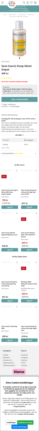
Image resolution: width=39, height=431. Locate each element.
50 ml (26, 144)
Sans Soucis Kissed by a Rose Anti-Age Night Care (29, 328)
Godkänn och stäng (25, 422)
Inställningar (11, 422)
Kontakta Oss (7, 360)
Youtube (24, 365)
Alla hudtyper (28, 140)
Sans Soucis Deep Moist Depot (18, 16)
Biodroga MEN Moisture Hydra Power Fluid (29, 284)
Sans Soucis (12, 14)
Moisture (31, 14)
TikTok (23, 363)
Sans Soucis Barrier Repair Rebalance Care (9, 234)
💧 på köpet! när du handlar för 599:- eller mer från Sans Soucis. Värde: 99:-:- (18, 91)
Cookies (5, 355)
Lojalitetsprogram (9, 365)
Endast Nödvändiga (20, 427)
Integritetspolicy (8, 363)
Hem (4, 14)
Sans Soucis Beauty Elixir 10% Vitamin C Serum (28, 235)
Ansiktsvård (22, 14)
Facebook (24, 355)
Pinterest (24, 360)
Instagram (24, 358)
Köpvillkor (6, 358)
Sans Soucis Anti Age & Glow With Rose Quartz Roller (9, 192)
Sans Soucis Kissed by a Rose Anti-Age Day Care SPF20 (29, 192)
